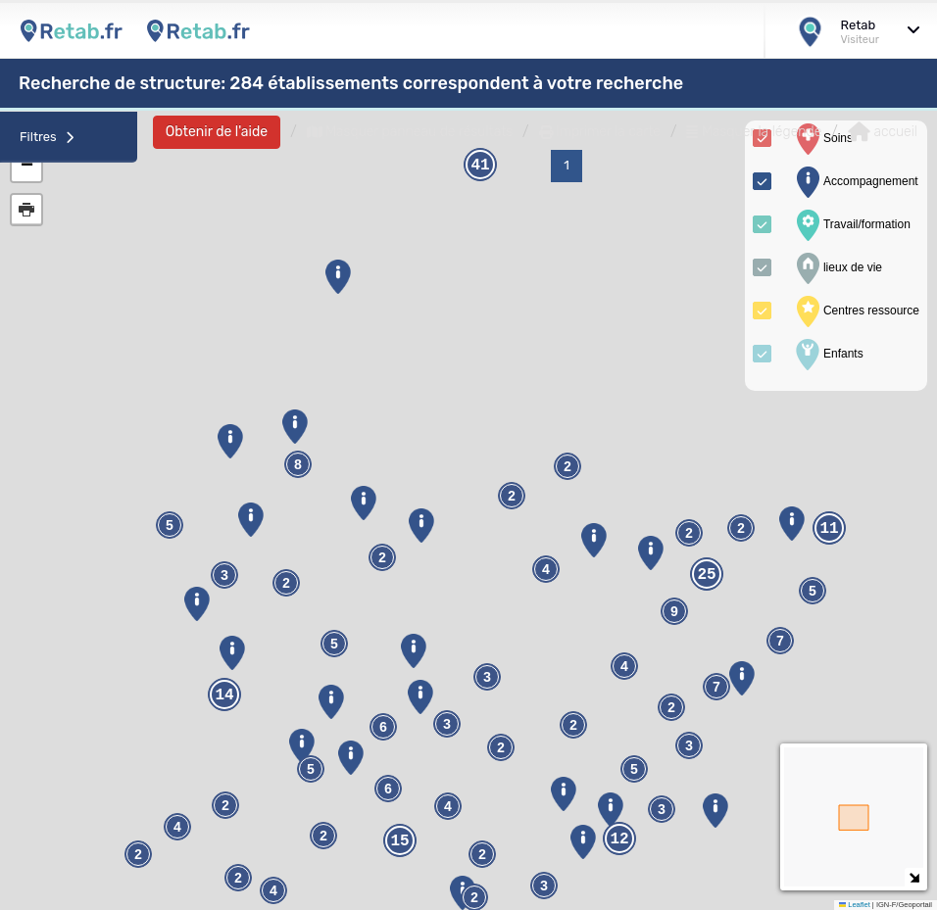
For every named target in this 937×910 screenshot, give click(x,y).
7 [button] (780, 641)
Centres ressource (855, 311)
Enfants (827, 354)
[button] (331, 702)
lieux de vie (837, 268)
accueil (882, 132)
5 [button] (311, 769)
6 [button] (388, 789)
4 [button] (177, 827)
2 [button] (573, 725)
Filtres (47, 136)
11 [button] (828, 529)
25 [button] (706, 575)
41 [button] (479, 165)
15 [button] (399, 841)
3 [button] (662, 809)
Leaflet (854, 904)
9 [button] (674, 611)
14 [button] (224, 695)
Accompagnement (855, 182)
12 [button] (619, 839)
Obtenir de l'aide (217, 131)
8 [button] (298, 464)
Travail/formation (851, 225)
